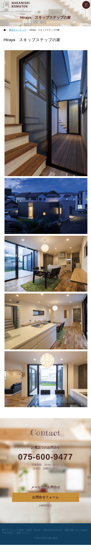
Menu (86, 5)
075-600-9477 (45, 457)
